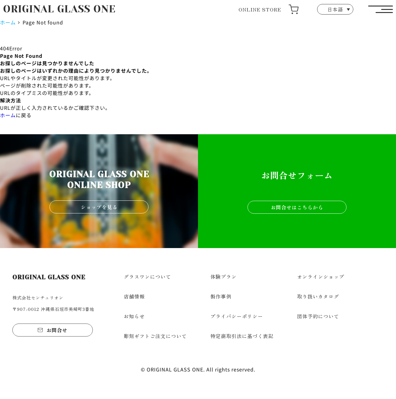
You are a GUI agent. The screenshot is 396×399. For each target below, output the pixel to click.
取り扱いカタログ (318, 296)
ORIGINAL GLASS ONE (59, 9)
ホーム (8, 22)
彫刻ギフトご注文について (155, 336)
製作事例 (220, 296)
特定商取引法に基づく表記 (241, 336)
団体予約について (318, 316)
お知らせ (134, 316)
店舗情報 (134, 296)
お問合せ (56, 330)
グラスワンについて (147, 276)
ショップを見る (99, 207)
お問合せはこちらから (297, 207)
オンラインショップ (320, 276)
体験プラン (223, 276)
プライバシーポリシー (236, 316)
